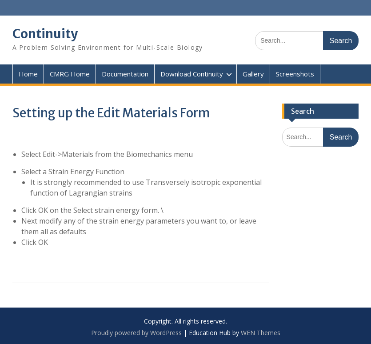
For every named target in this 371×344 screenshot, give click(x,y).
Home (28, 73)
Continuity (45, 34)
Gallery (253, 73)
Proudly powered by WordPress (136, 332)
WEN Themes (260, 332)
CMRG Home (70, 73)
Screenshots (295, 73)
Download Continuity (191, 73)
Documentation (125, 73)
